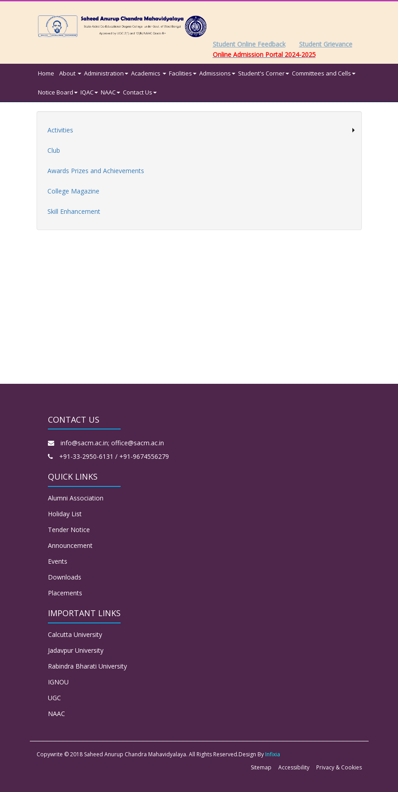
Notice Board (58, 92)
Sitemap (261, 767)
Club (53, 150)
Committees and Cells (324, 73)
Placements (65, 593)
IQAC (89, 92)
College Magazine (73, 191)
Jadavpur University (75, 650)
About (70, 73)
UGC (54, 697)
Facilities (183, 73)
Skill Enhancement (73, 211)
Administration (106, 73)
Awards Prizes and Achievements (95, 170)
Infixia (272, 754)
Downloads (64, 577)
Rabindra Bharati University (87, 666)
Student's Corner (263, 73)
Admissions (217, 73)
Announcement (70, 545)
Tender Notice (69, 529)
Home (46, 73)
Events (57, 561)
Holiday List (65, 513)
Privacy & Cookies (339, 767)
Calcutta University (75, 634)
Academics (148, 73)
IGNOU (58, 682)
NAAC (110, 92)
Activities (60, 130)
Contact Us (140, 92)
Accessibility (293, 767)
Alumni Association (75, 498)
